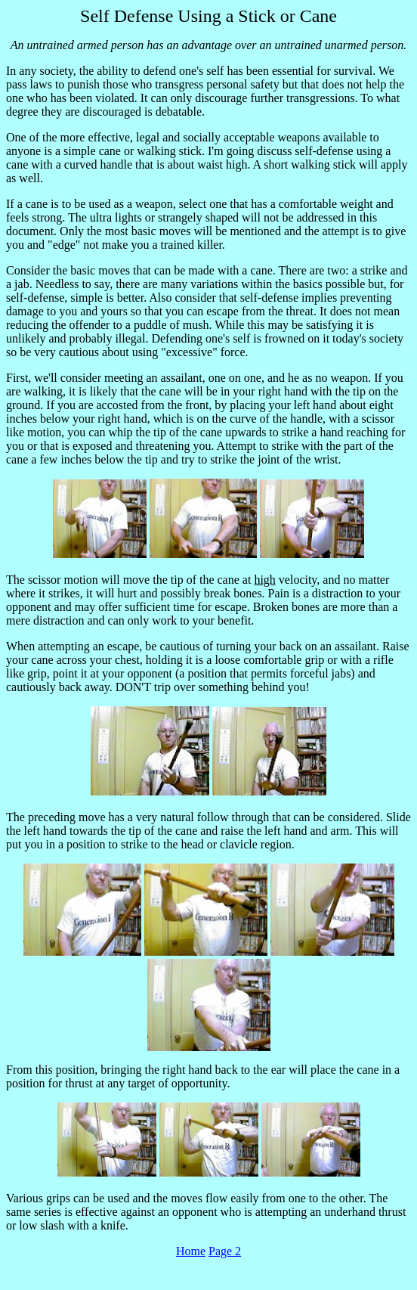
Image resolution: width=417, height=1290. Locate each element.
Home (190, 1251)
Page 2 (224, 1251)
